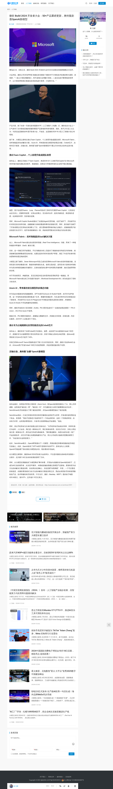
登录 (90, 3)
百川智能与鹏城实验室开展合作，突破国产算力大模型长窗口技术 (53, 534)
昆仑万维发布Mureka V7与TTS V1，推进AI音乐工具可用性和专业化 (53, 613)
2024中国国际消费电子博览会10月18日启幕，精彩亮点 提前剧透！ (52, 654)
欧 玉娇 (11, 24)
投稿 (102, 3)
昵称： (14, 752)
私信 (93, 43)
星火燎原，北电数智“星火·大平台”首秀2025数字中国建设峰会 (53, 674)
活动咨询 (68, 777)
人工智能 (29, 3)
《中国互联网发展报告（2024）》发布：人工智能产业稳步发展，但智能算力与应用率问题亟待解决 (41, 592)
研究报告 (44, 3)
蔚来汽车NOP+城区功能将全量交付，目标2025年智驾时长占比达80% (41, 553)
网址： (58, 752)
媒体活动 (37, 3)
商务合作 (51, 777)
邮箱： (36, 752)
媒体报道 (60, 777)
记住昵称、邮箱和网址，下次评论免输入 (24, 756)
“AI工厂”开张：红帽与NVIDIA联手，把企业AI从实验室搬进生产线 (39, 714)
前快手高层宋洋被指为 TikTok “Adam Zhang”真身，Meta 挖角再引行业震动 (53, 633)
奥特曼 (14, 492)
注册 (95, 3)
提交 (71, 756)
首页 (8, 9)
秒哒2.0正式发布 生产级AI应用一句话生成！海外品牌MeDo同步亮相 (52, 695)
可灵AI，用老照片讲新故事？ (92, 63)
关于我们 (52, 3)
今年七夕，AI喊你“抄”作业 (91, 60)
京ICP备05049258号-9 (54, 780)
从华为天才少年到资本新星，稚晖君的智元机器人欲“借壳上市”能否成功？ (53, 572)
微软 (23, 492)
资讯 (23, 3)
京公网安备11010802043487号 (74, 780)
